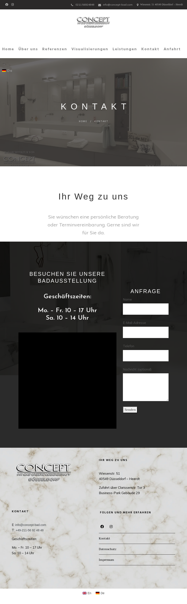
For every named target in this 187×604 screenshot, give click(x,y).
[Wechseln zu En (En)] (87, 593)
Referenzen (54, 49)
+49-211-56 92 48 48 (30, 530)
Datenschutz (107, 549)
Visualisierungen (89, 49)
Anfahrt (172, 49)
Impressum (106, 559)
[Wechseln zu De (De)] (100, 593)
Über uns (28, 49)
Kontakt (150, 49)
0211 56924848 (84, 4)
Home (8, 49)
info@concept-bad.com (118, 4)
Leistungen (125, 49)
